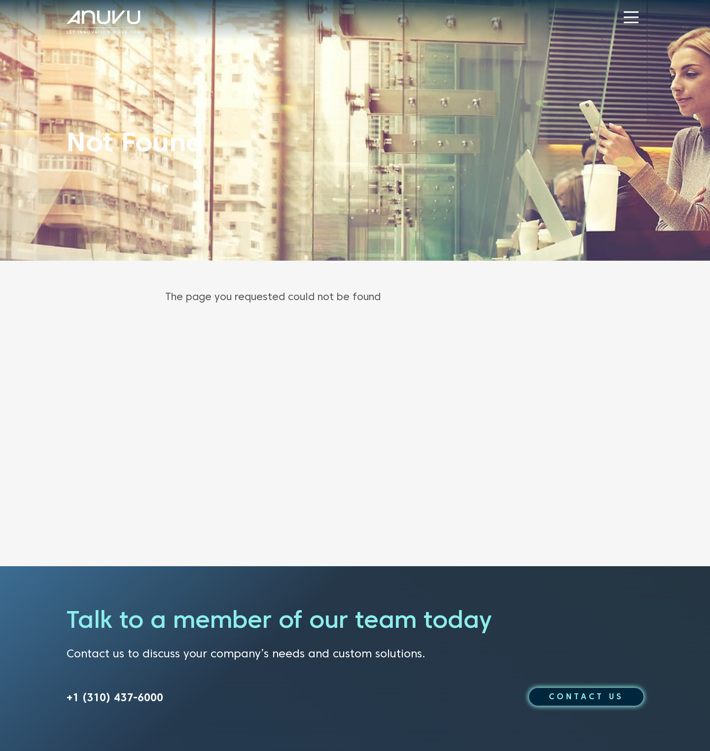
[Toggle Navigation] (631, 17)
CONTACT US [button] (586, 696)
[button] (631, 17)
